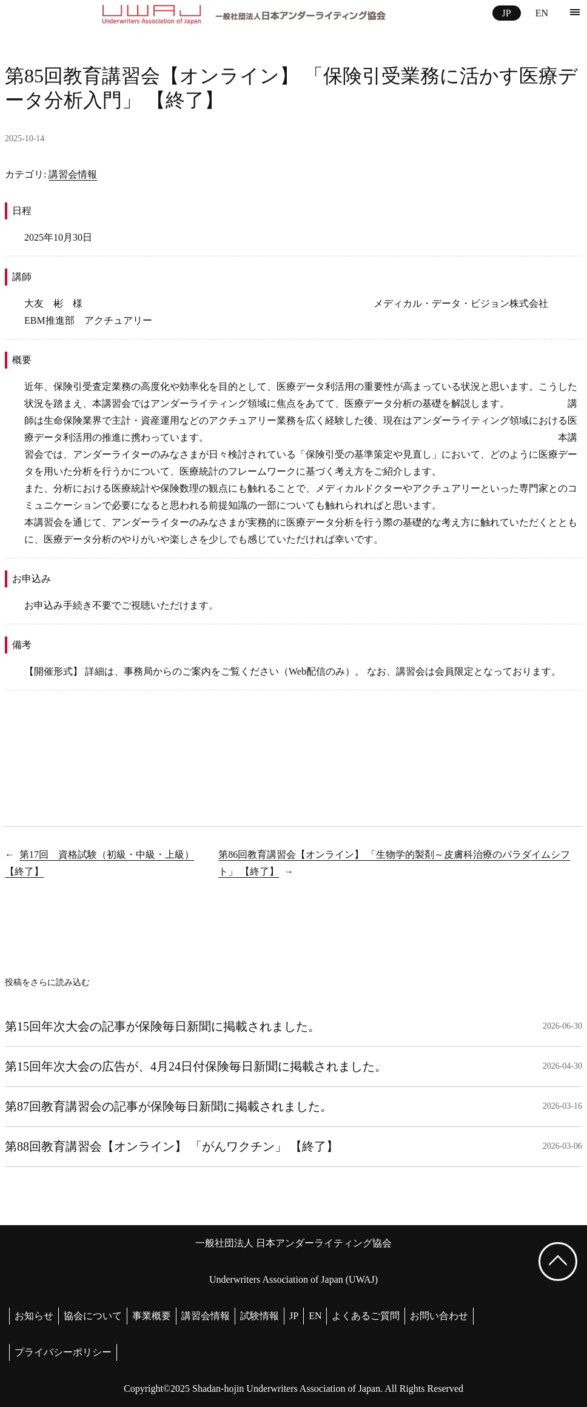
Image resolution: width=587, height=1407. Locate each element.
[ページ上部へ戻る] (557, 1261)
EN (541, 13)
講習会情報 (73, 174)
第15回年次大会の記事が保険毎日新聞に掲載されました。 (162, 1026)
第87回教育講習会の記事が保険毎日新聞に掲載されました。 (168, 1106)
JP (506, 13)
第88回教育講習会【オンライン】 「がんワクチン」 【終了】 (171, 1146)
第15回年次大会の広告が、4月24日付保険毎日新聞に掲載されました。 (196, 1066)
